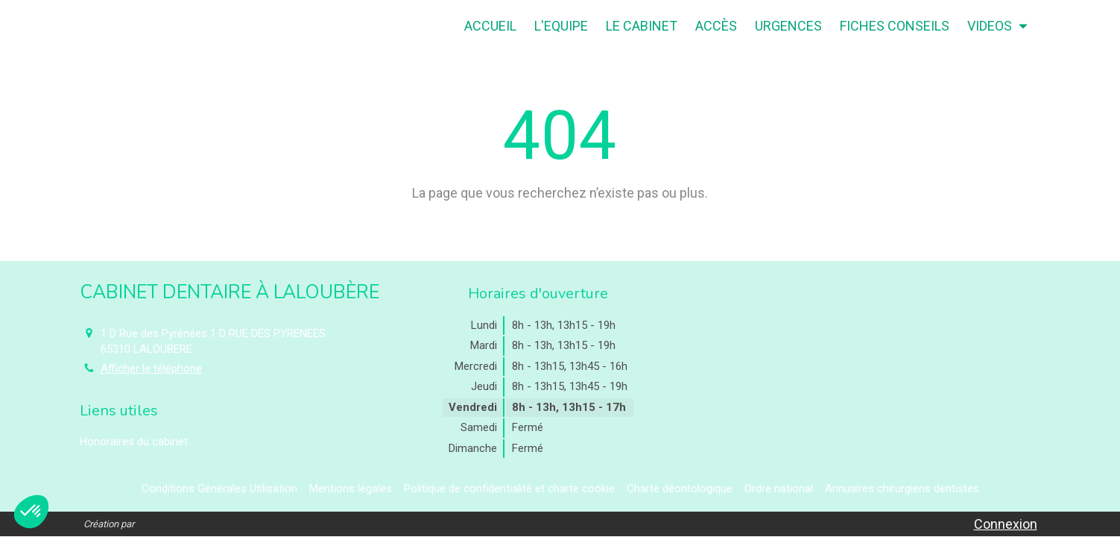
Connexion (1005, 524)
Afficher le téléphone (151, 368)
